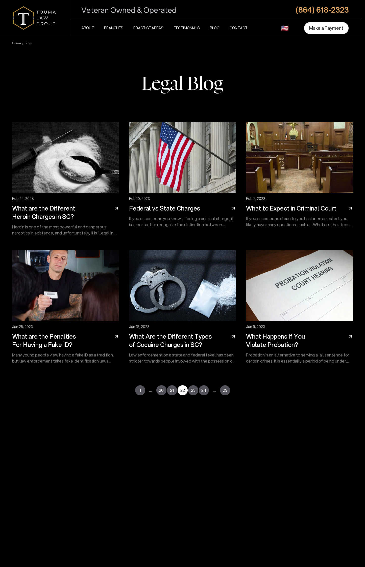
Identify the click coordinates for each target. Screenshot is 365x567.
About (87, 28)
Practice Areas (148, 28)
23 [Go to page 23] (193, 390)
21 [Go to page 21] (172, 390)
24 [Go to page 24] (203, 390)
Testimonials (187, 28)
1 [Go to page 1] (140, 390)
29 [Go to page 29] (225, 390)
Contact (239, 28)
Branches (113, 28)
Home (16, 43)
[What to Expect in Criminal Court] (299, 181)
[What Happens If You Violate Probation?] (299, 309)
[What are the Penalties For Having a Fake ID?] (65, 309)
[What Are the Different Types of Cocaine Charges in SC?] (182, 309)
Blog (215, 28)
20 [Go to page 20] (161, 390)
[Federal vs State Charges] (182, 181)
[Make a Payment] (326, 28)
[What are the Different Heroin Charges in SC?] (65, 181)
